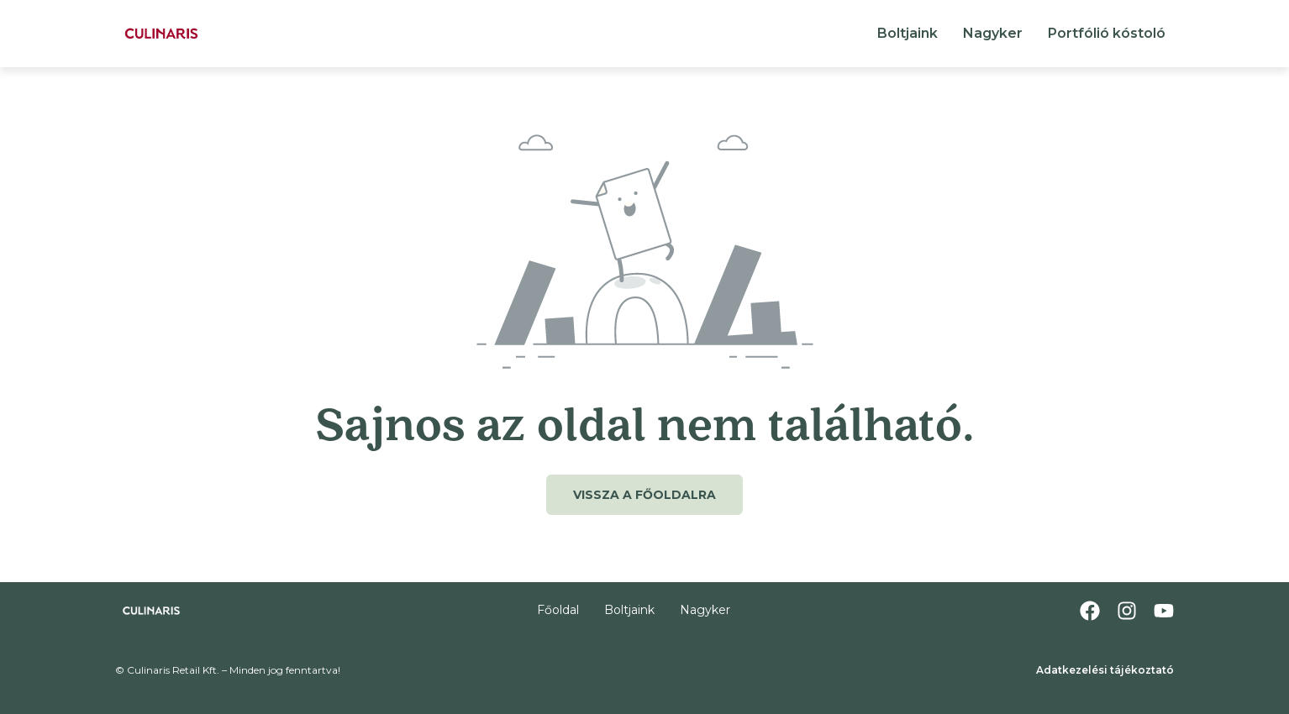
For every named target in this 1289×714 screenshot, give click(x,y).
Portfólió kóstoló (1106, 33)
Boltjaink (907, 33)
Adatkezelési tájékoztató (1105, 670)
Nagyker (993, 33)
